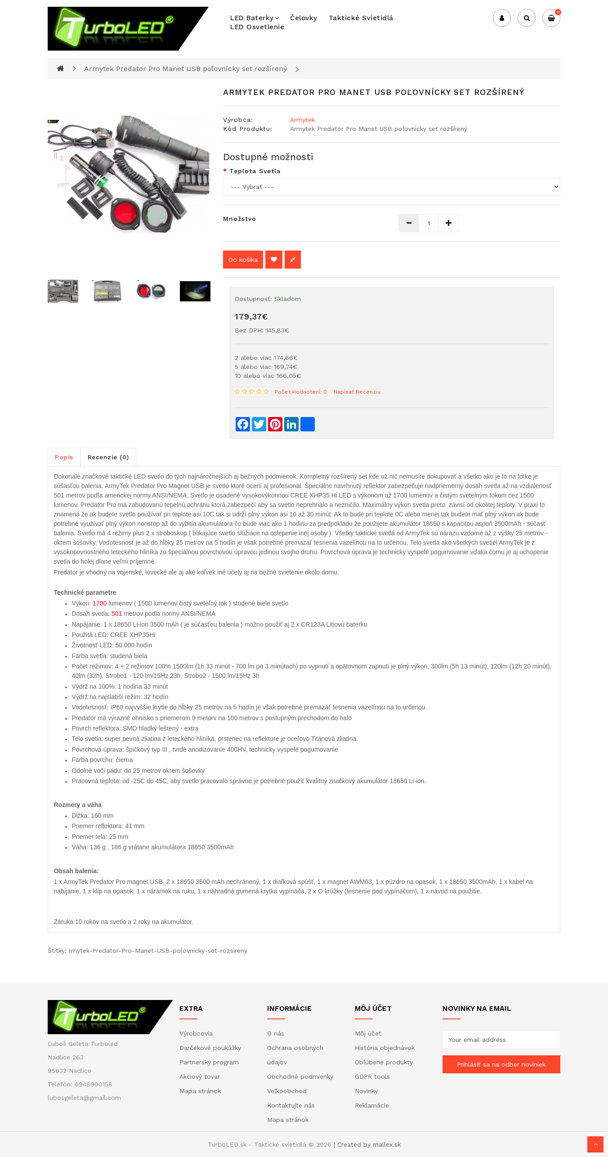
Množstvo (239, 218)
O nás (275, 1033)
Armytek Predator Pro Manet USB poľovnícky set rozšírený (185, 68)
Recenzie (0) (108, 457)
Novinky (366, 1090)
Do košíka (243, 259)
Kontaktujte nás (291, 1105)
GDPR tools (372, 1076)
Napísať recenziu (357, 392)
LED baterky (254, 18)
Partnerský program (209, 1062)
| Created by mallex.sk (367, 1144)
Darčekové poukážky (210, 1047)
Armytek (302, 119)
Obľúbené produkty (384, 1062)
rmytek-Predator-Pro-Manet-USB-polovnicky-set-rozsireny (158, 950)
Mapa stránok (200, 1090)
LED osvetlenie (257, 27)
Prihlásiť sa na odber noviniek (501, 1064)
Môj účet (368, 1033)
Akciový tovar (199, 1076)
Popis (64, 457)
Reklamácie (372, 1105)
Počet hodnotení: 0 (301, 392)
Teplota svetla (255, 171)
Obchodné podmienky (300, 1076)
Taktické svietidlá (361, 18)
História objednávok (385, 1047)
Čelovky (303, 18)
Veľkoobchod (287, 1090)
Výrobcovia (196, 1033)
